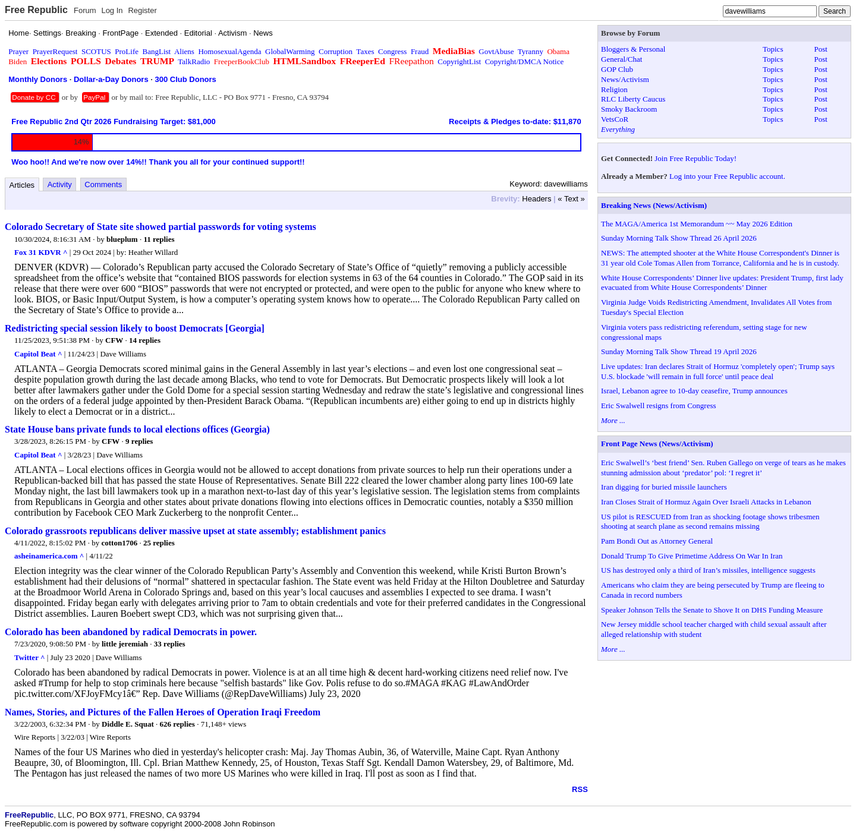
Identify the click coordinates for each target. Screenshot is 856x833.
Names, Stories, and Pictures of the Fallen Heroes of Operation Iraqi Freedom (162, 712)
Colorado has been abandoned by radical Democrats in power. (131, 632)
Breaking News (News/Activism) (654, 205)
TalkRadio (194, 61)
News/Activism (625, 79)
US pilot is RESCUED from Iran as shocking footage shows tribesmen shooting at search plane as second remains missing (710, 521)
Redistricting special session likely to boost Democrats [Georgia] (135, 328)
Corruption (336, 51)
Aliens (184, 51)
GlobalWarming (289, 51)
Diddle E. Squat (128, 724)
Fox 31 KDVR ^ (41, 252)
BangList (157, 51)
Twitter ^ (29, 657)
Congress (392, 51)
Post (820, 49)
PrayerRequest (55, 51)
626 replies (177, 724)
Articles (22, 185)
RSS (580, 789)
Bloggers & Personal (633, 49)
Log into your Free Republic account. (727, 176)
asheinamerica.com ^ (49, 555)
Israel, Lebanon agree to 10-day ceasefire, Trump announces (694, 390)
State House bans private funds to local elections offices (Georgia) (137, 429)
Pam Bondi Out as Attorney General (657, 541)
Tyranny (530, 51)
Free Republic (36, 10)
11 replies (158, 239)
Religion (614, 89)
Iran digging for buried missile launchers (664, 486)
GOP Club (617, 69)
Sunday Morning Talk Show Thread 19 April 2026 (679, 351)
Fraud (420, 51)
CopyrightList (459, 61)
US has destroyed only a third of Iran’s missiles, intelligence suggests (708, 570)
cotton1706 (120, 542)
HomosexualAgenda (229, 51)
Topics (773, 49)
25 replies (159, 542)
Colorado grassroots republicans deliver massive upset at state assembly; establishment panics (195, 531)
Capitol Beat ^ (38, 353)
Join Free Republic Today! (695, 158)
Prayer (18, 51)
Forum (85, 10)
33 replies (169, 643)
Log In (111, 10)
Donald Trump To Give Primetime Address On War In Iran (692, 555)
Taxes (365, 51)
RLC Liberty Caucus (633, 98)
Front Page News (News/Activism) (657, 443)
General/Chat (621, 59)
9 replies (139, 441)
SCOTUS (96, 51)
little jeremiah (125, 643)
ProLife (127, 51)
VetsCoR (614, 119)
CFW (114, 340)
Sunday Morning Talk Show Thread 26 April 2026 (679, 238)
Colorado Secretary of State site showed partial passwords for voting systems (160, 227)
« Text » (571, 198)
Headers (536, 198)
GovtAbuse (496, 51)
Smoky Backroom (629, 109)
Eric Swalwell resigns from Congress (658, 405)
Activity (60, 184)
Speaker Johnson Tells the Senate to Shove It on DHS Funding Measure (712, 609)
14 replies (144, 340)
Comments (103, 184)
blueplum (122, 239)
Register (142, 10)
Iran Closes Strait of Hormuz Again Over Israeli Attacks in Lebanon (706, 501)
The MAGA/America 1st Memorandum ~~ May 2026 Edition (696, 223)
